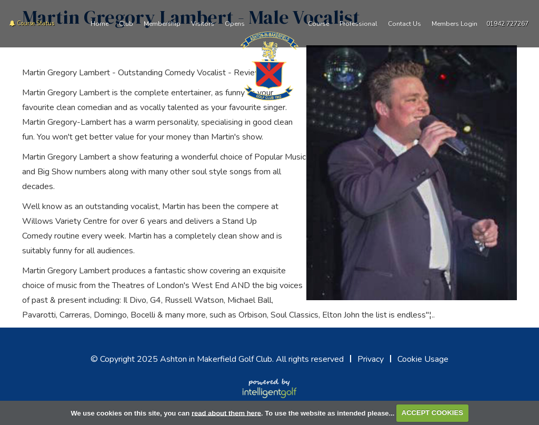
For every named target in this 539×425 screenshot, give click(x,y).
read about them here (226, 413)
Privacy (370, 359)
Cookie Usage (422, 359)
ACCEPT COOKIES (432, 413)
